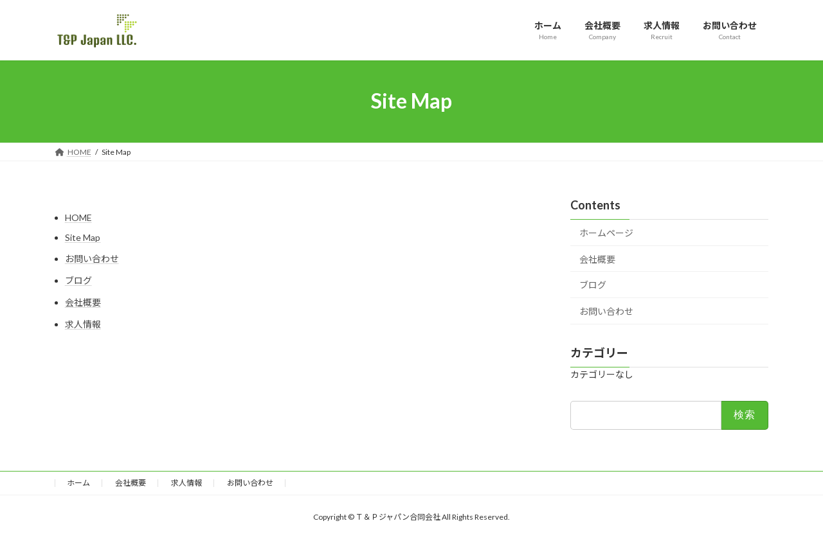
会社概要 (83, 302)
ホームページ (606, 232)
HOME (78, 217)
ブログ (78, 280)
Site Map (82, 237)
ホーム (78, 483)
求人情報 (83, 324)
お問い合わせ (92, 258)
